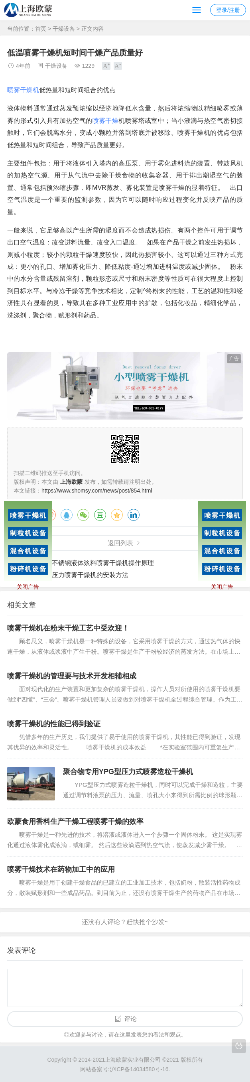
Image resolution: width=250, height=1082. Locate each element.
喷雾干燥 (106, 120)
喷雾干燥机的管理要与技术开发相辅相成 (71, 676)
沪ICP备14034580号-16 (139, 1069)
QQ (67, 515)
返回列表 (120, 543)
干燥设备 (64, 29)
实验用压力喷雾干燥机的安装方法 (80, 575)
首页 (40, 29)
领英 (134, 515)
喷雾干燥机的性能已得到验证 (53, 724)
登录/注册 (228, 10)
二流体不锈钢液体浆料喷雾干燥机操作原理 (93, 563)
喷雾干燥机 (23, 90)
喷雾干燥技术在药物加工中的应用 (61, 869)
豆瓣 (100, 515)
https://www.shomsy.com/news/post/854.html (96, 490)
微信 (83, 515)
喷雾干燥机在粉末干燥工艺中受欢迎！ (68, 628)
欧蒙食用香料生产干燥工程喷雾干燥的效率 (75, 822)
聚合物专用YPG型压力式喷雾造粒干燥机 (128, 772)
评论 (130, 1018)
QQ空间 (117, 515)
